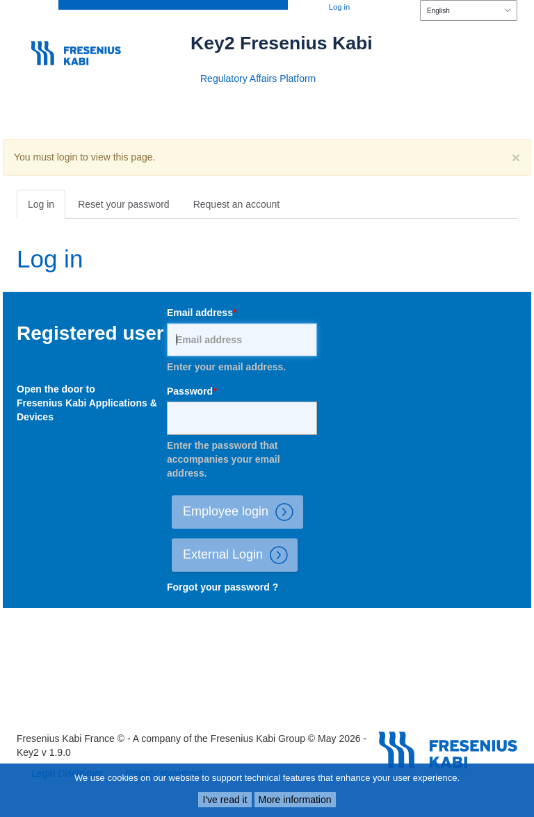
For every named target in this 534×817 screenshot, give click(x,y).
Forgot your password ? (222, 587)
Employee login (243, 512)
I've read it (224, 799)
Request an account (236, 204)
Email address (200, 312)
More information (295, 799)
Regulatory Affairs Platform (258, 78)
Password (190, 391)
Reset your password (124, 204)
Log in (339, 7)
